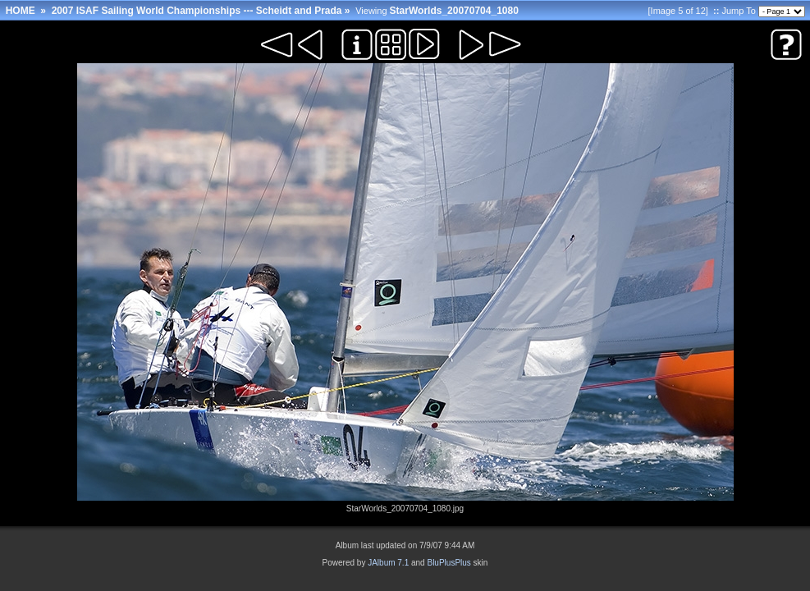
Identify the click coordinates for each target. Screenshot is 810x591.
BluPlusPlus (448, 562)
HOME (20, 10)
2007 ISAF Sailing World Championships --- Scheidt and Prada (197, 10)
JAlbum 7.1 (388, 562)
